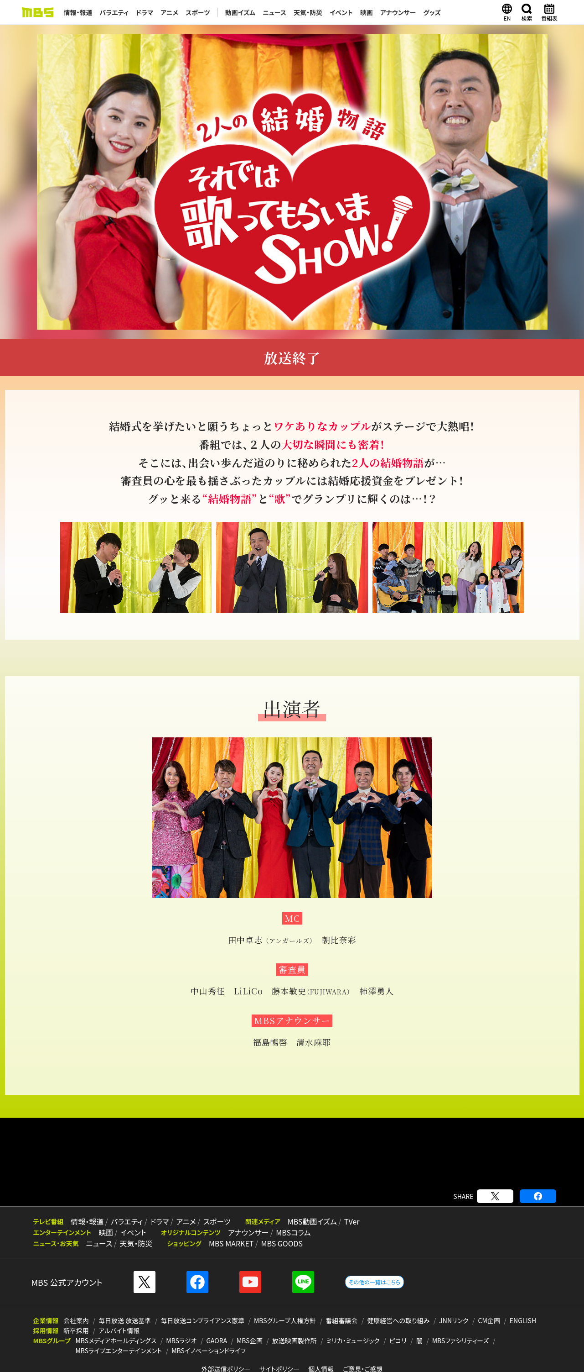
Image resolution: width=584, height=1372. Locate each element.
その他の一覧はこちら (374, 1282)
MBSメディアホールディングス (115, 1340)
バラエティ (114, 12)
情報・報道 (78, 12)
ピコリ (398, 1340)
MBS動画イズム (312, 1221)
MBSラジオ (181, 1340)
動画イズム (240, 12)
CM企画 (489, 1320)
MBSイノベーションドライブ (208, 1350)
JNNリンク (453, 1320)
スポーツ (198, 12)
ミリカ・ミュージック (353, 1340)
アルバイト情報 (119, 1330)
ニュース (274, 12)
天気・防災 (308, 12)
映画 (366, 12)
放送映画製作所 (294, 1340)
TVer (352, 1221)
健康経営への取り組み (398, 1320)
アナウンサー (398, 12)
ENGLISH (523, 1320)
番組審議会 (341, 1320)
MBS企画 (250, 1340)
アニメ (169, 12)
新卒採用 (76, 1330)
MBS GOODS (282, 1243)
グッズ (432, 12)
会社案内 (76, 1320)
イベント (341, 12)
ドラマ (144, 12)
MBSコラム (293, 1232)
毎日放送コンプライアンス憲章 (202, 1320)
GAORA (216, 1340)
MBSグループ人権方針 (285, 1320)
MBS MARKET (231, 1243)
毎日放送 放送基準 (124, 1320)
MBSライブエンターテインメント (118, 1350)
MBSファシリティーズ (460, 1340)
